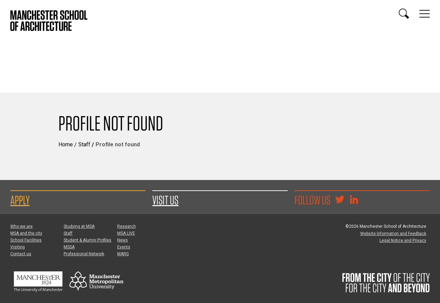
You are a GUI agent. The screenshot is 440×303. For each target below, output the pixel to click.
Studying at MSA (79, 226)
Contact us (20, 253)
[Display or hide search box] (404, 14)
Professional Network (84, 253)
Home (65, 144)
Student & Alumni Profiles (87, 240)
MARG (123, 253)
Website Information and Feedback (393, 233)
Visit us (165, 199)
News (122, 240)
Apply (20, 199)
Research (126, 226)
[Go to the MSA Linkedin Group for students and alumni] (353, 200)
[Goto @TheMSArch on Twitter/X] (339, 200)
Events (123, 247)
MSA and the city (26, 233)
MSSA (69, 247)
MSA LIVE (126, 233)
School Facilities (26, 240)
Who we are (21, 226)
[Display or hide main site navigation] (424, 14)
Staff (84, 144)
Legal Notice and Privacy (403, 240)
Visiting (17, 247)
